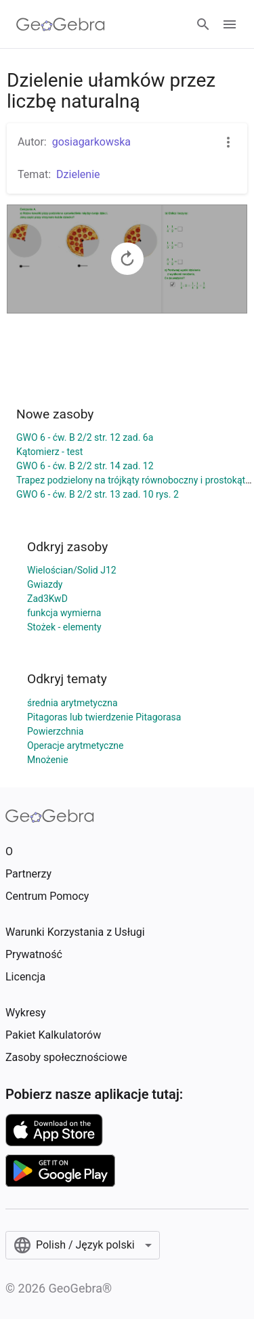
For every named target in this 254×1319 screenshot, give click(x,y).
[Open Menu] (229, 24)
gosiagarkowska (91, 141)
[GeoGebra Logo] (60, 24)
